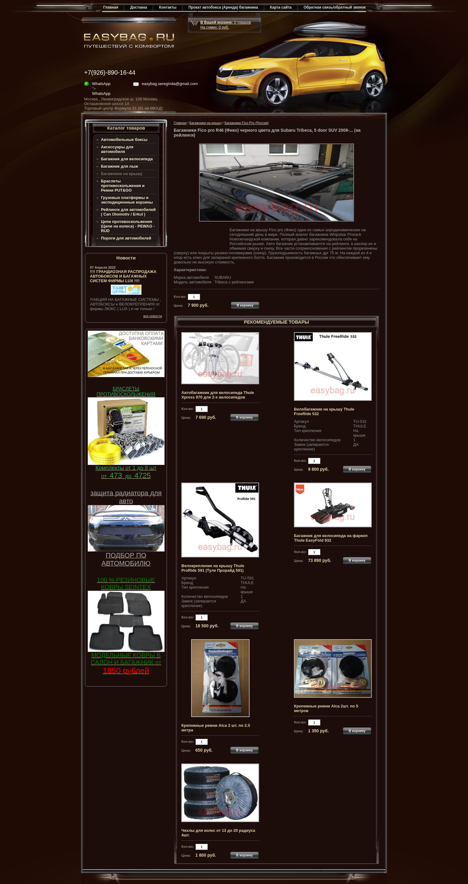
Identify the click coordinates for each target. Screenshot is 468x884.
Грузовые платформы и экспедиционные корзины (127, 199)
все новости (152, 316)
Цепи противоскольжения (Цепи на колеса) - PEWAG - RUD (128, 226)
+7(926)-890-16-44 (109, 72)
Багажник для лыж (119, 166)
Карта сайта (281, 7)
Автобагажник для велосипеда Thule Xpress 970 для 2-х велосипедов (217, 394)
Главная (110, 7)
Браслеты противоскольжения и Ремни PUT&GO (123, 186)
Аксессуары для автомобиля (117, 149)
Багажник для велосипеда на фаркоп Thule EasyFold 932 (331, 538)
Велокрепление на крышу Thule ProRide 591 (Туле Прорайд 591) (212, 568)
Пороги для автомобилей (126, 238)
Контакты (167, 7)
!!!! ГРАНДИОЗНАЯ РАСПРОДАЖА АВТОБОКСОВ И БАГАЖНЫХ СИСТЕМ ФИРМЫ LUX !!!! (123, 276)
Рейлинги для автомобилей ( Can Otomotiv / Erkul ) (128, 211)
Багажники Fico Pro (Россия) (246, 123)
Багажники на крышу (205, 123)
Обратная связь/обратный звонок (335, 7)
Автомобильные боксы (124, 139)
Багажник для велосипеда (127, 159)
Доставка (138, 7)
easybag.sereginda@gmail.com (170, 83)
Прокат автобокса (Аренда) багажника (223, 7)
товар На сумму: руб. (225, 24)
